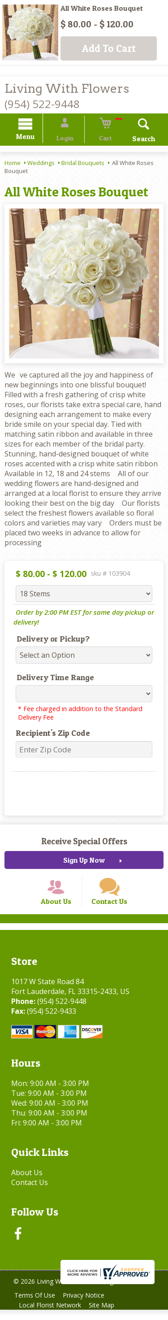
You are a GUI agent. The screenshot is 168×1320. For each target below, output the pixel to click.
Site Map (106, 1315)
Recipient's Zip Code (48, 734)
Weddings (41, 164)
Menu (35, 138)
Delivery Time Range (51, 678)
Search (134, 139)
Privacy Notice (88, 1305)
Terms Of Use (36, 1305)
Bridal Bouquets (82, 164)
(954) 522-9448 (42, 103)
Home (12, 164)
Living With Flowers (66, 88)
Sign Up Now (84, 861)
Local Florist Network (51, 1315)
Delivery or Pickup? (48, 640)
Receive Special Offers (84, 842)
